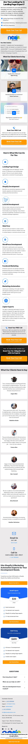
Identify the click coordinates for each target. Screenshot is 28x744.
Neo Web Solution (14, 119)
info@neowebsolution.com (8, 712)
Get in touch (14, 542)
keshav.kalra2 (9, 706)
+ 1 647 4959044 (14, 557)
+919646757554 (10, 704)
